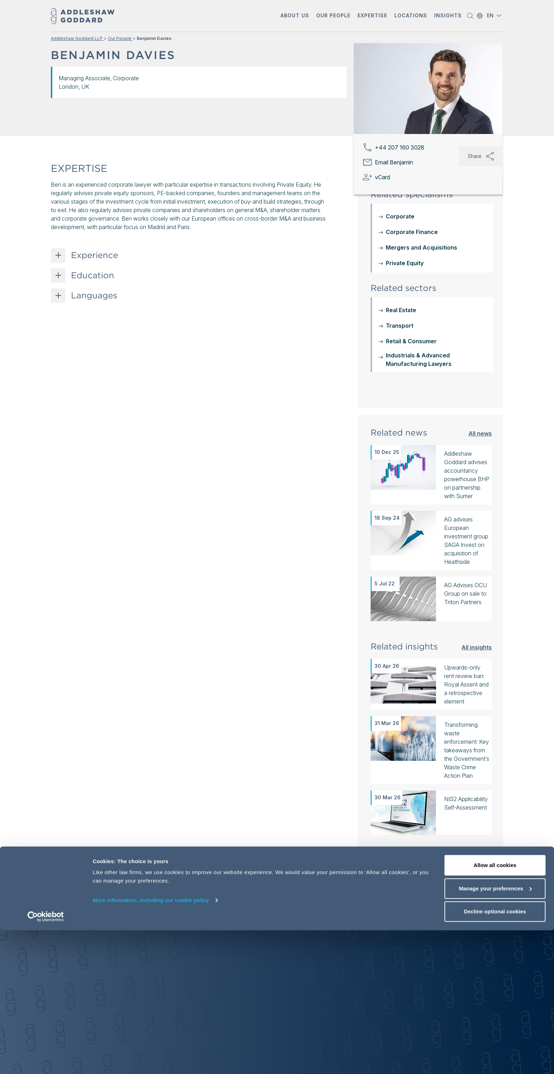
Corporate (400, 216)
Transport (399, 325)
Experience (94, 255)
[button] (295, 16)
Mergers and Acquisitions (421, 247)
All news (480, 433)
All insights (476, 647)
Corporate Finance (412, 231)
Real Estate (401, 310)
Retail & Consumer (411, 341)
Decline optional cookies (495, 1055)
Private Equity (405, 263)
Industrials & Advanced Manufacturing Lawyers (419, 359)
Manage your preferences (495, 1032)
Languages (94, 295)
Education (92, 275)
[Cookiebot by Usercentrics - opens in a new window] (46, 1060)
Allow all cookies (495, 1009)
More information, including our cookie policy (151, 1044)
